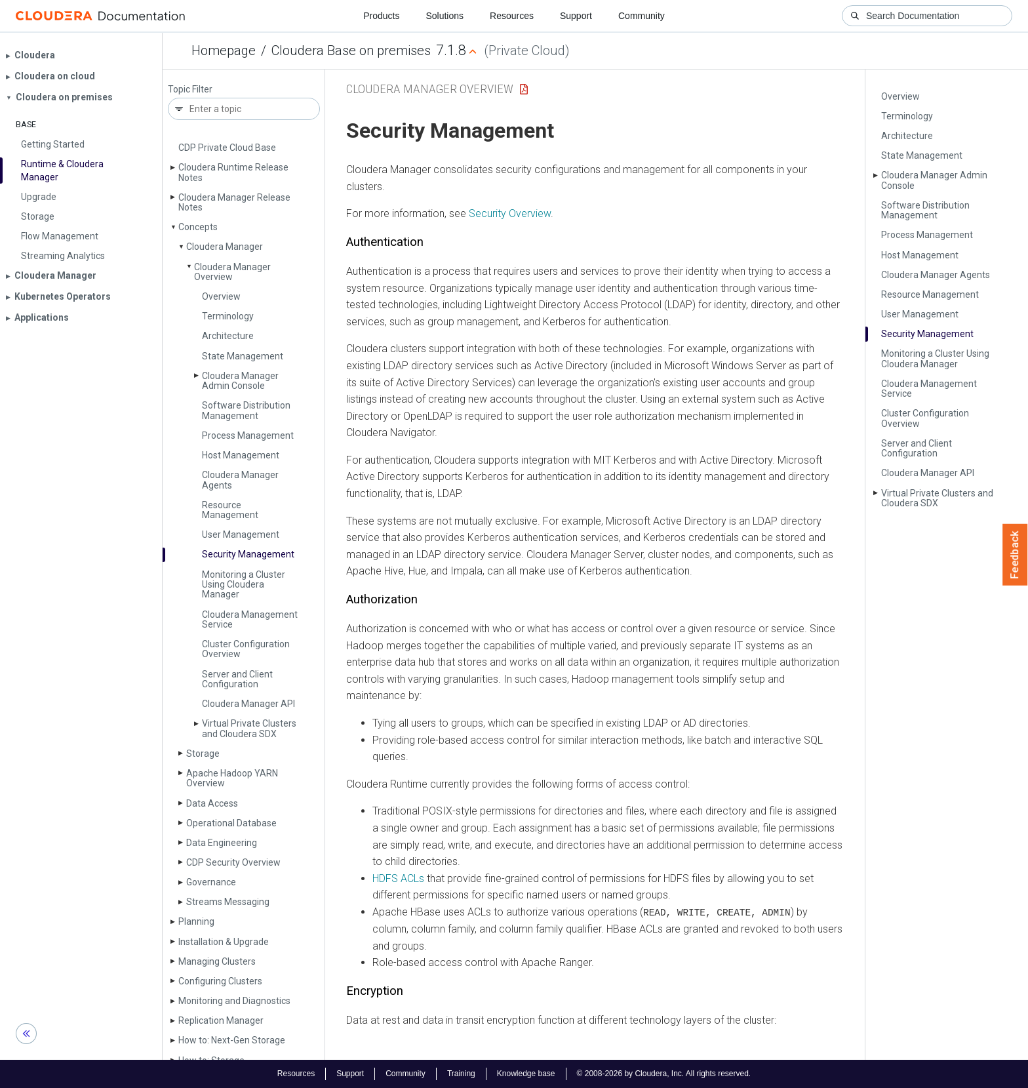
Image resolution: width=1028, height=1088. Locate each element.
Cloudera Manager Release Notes (234, 202)
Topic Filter (190, 89)
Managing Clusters (217, 961)
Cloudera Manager (224, 246)
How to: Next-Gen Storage (231, 1040)
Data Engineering (221, 842)
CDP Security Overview (233, 862)
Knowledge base (526, 1073)
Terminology (228, 316)
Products (381, 15)
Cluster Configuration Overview (246, 649)
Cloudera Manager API (248, 703)
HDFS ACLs (398, 878)
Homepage (223, 50)
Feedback (1015, 555)
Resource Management (230, 510)
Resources (512, 15)
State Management (242, 356)
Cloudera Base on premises (351, 50)
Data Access (212, 803)
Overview (221, 296)
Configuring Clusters (220, 981)
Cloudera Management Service (250, 619)
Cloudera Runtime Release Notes (233, 172)
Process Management (248, 435)
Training (461, 1073)
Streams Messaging (227, 902)
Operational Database (231, 823)
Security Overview (510, 213)
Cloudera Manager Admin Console (240, 381)
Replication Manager (221, 1020)
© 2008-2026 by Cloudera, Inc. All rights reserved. (664, 1073)
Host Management (240, 455)
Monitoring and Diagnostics (234, 1001)
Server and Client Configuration (237, 679)
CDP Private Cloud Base (227, 147)
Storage (203, 753)
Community (641, 15)
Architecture (228, 336)
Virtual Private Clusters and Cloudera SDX (249, 728)
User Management (240, 534)
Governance (211, 882)
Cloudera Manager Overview (232, 272)
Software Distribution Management (246, 410)
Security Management (248, 554)
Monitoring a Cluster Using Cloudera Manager (243, 584)
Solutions (444, 15)
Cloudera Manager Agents (240, 480)
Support (576, 15)
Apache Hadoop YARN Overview (232, 778)
